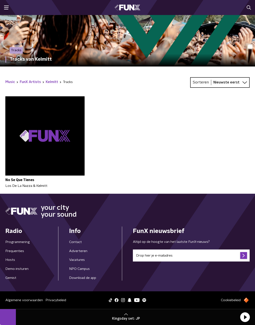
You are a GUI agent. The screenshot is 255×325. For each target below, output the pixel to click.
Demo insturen (17, 269)
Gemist (10, 278)
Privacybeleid (56, 300)
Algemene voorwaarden (24, 300)
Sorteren (201, 82)
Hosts (10, 260)
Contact (75, 242)
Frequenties (14, 251)
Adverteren (78, 251)
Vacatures (77, 260)
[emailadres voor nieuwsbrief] (191, 255)
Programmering (17, 242)
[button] (245, 317)
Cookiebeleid (231, 300)
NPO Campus (79, 269)
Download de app (82, 278)
